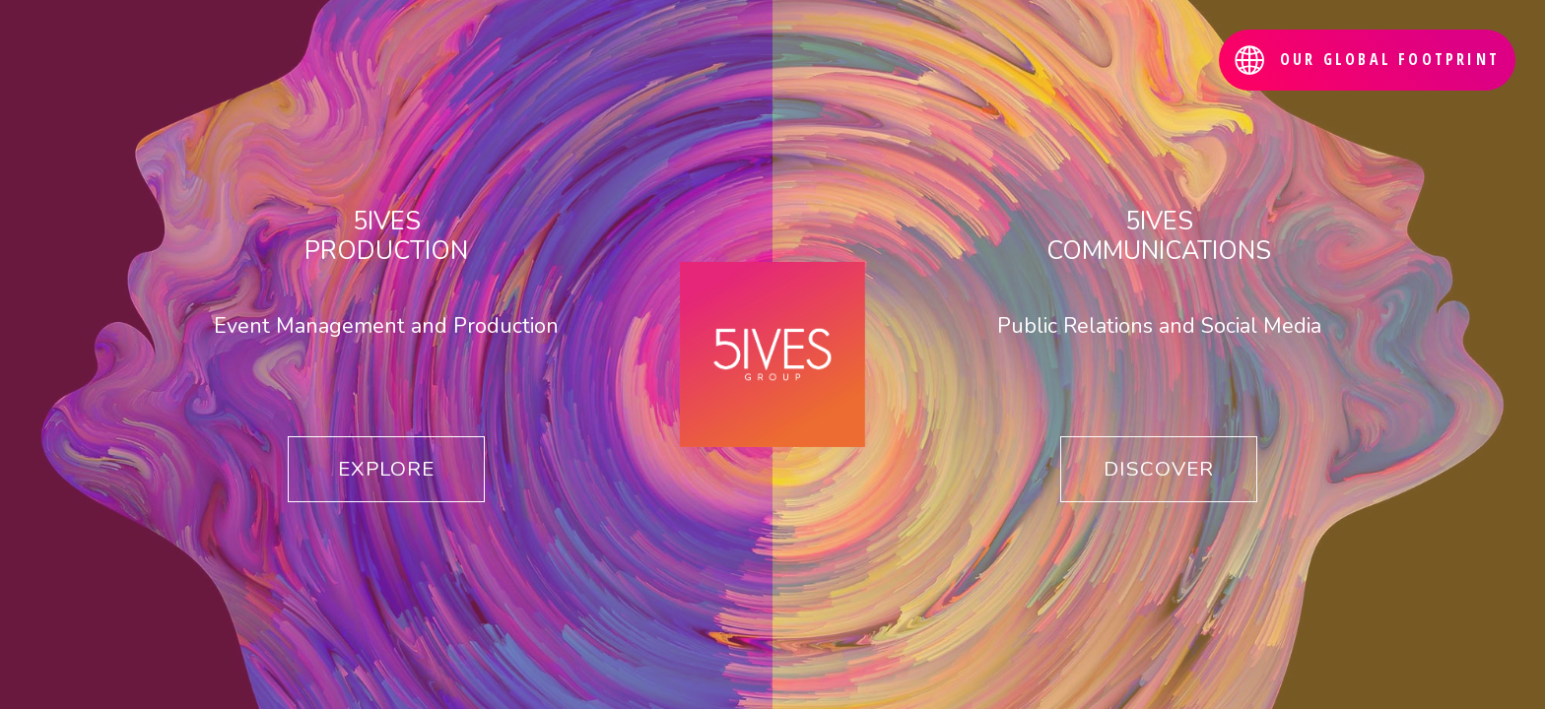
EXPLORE (386, 469)
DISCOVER (1159, 469)
